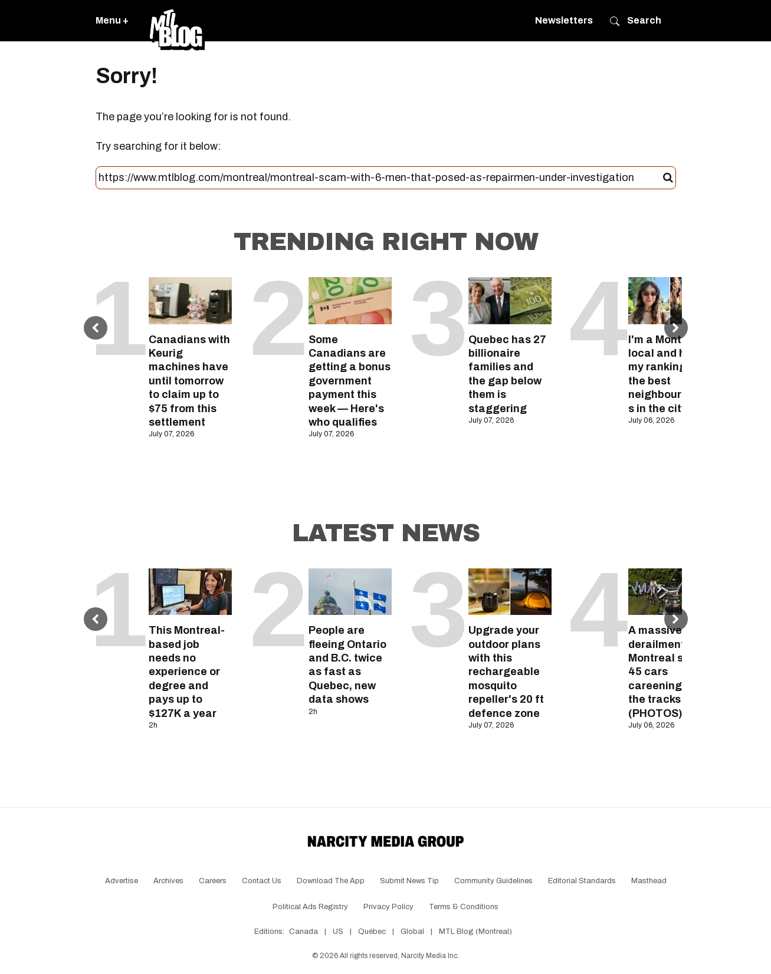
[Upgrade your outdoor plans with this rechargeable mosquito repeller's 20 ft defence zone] (510, 591)
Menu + (112, 20)
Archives (168, 881)
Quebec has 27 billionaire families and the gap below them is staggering (507, 374)
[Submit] (668, 178)
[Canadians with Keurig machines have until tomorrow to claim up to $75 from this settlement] (190, 300)
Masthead (649, 881)
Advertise (121, 881)
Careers (213, 881)
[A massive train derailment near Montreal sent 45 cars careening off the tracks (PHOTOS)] (669, 591)
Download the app (331, 881)
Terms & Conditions (463, 907)
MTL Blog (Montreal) (475, 931)
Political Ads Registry (310, 907)
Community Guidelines (493, 881)
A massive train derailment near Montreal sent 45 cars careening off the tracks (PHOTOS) (669, 671)
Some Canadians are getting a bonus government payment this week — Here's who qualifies (350, 381)
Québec (372, 931)
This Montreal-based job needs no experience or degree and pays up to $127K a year (187, 671)
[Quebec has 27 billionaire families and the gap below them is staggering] (510, 300)
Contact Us (261, 881)
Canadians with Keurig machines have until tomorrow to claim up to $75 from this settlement (189, 381)
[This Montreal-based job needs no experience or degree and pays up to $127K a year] (190, 591)
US (338, 931)
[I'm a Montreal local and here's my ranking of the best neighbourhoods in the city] (669, 300)
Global (412, 931)
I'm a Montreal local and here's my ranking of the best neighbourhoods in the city (669, 374)
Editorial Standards (582, 881)
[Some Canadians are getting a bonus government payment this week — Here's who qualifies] (350, 300)
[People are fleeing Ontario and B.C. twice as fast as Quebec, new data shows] (350, 591)
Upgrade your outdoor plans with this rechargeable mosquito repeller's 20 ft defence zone (506, 671)
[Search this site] (381, 178)
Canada (303, 931)
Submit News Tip (409, 881)
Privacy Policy (388, 907)
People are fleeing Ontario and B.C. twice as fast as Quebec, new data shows (347, 664)
